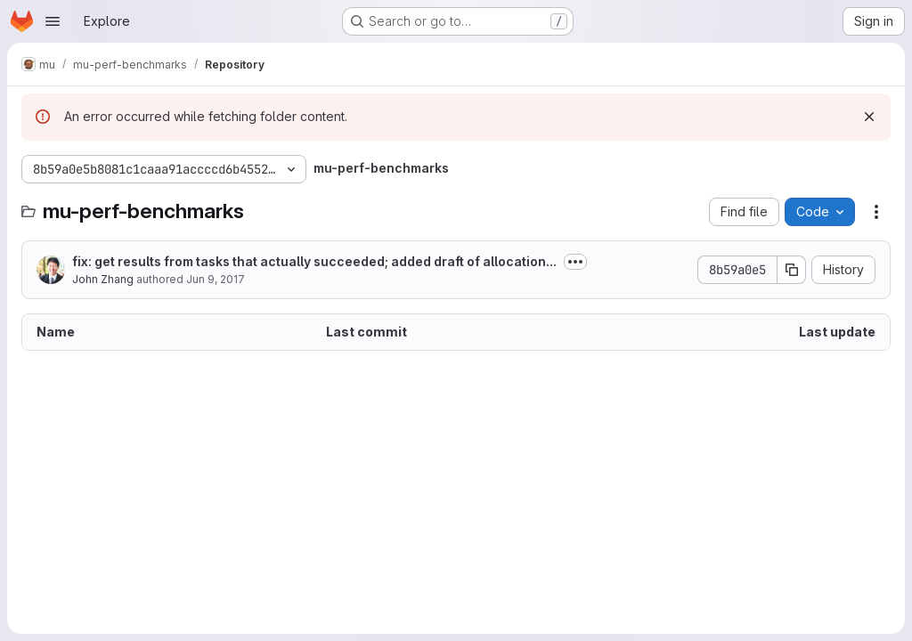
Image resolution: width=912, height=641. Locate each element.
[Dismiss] (869, 116)
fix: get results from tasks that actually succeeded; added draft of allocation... (314, 261)
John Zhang (103, 279)
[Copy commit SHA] (792, 270)
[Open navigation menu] (52, 21)
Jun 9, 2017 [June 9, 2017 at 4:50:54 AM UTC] (215, 279)
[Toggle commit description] (575, 262)
